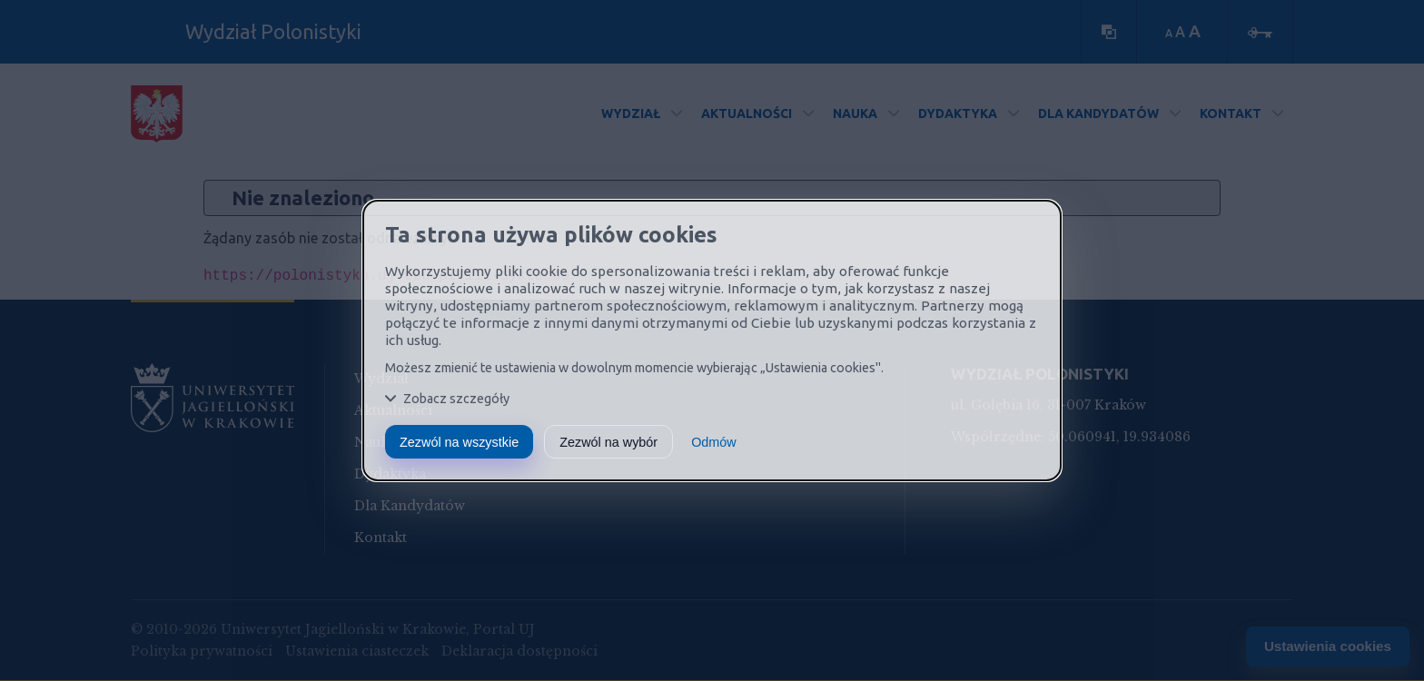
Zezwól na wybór (608, 442)
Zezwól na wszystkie (459, 442)
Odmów (714, 442)
